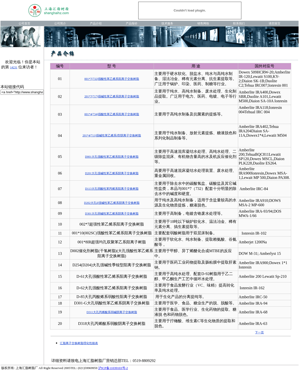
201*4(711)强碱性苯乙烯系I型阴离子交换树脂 (112, 135)
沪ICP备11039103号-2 (113, 368)
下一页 (259, 332)
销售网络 (203, 23)
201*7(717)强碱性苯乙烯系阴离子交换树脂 (111, 96)
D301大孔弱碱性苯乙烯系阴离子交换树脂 (112, 213)
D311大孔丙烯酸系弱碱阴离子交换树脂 (111, 312)
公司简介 (60, 23)
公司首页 (24, 23)
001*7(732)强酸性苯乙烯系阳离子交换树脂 (111, 79)
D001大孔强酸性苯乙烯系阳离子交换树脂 (112, 156)
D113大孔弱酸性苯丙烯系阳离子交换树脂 (111, 188)
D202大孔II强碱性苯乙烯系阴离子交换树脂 (111, 203)
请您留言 (274, 23)
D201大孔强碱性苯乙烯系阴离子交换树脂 (112, 173)
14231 (13, 67)
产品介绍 (96, 23)
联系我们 (239, 23)
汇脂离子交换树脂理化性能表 (79, 343)
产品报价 (132, 23)
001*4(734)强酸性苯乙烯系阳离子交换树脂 (111, 114)
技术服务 (167, 23)
